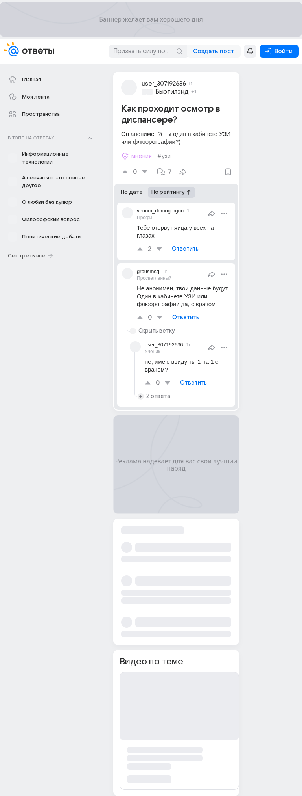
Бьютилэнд (172, 91)
